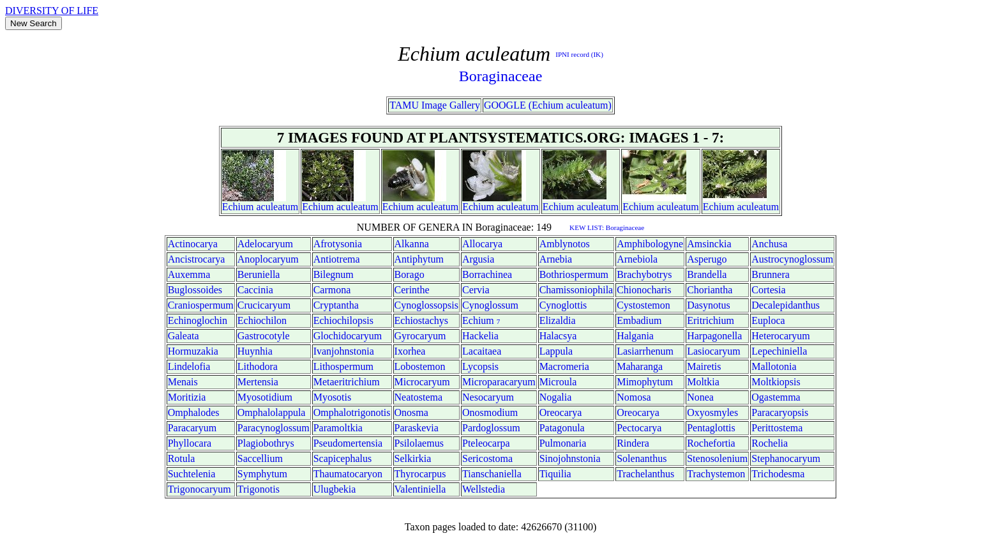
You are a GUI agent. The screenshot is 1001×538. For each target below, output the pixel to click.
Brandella (706, 274)
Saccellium (260, 458)
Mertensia (257, 381)
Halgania (635, 335)
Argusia (478, 259)
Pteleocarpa (486, 443)
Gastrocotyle (263, 335)
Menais (183, 381)
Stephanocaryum (785, 458)
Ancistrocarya (196, 259)
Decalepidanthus (785, 305)
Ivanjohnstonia (343, 351)
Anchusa (769, 243)
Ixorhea (410, 351)
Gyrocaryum (420, 335)
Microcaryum (422, 381)
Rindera (633, 443)
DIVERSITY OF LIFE (51, 10)
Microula (558, 381)
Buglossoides (195, 289)
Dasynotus (708, 305)
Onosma (411, 412)
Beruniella (258, 274)
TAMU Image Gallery (434, 105)
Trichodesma (777, 473)
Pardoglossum (491, 427)
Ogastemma (775, 397)
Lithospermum (343, 366)
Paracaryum (192, 427)
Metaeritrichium (346, 381)
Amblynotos (564, 243)
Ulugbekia (334, 489)
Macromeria (564, 366)
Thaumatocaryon (347, 473)
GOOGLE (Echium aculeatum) (548, 105)
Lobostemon (420, 366)
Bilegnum (333, 274)
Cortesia (768, 289)
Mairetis (704, 366)
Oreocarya (560, 412)
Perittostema (776, 427)
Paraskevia (417, 427)
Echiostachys (421, 320)
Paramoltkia (338, 427)
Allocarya (482, 243)
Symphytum (262, 473)
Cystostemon (643, 305)
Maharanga (640, 366)
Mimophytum (645, 381)
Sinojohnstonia (570, 458)
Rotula (181, 458)
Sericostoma (487, 458)
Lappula (556, 351)
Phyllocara (189, 443)
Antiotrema (336, 259)
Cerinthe (412, 289)
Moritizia (187, 397)
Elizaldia (557, 320)
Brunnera (770, 274)
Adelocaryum (265, 243)
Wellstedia (483, 489)
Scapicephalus (342, 458)
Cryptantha (336, 305)
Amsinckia (709, 243)
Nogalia (555, 397)
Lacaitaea (481, 351)
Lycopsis (480, 366)
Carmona (332, 289)
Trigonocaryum (199, 489)
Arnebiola (637, 259)
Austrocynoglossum (792, 259)
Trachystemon (716, 473)
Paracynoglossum (273, 427)
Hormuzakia (193, 351)
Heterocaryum (780, 335)
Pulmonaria (563, 443)
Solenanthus (641, 458)
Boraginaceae (501, 76)
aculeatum (277, 206)
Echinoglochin (197, 320)
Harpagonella (714, 335)
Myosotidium (264, 397)
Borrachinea (487, 274)
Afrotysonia (337, 243)
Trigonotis (258, 489)
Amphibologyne (650, 243)
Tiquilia (555, 473)
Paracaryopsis (779, 412)
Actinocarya (193, 243)
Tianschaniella (492, 473)
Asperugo (706, 259)
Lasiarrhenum (645, 351)
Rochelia (769, 443)
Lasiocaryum (714, 351)
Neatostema (419, 397)
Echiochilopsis (343, 320)
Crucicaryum (264, 305)
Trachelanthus (645, 473)
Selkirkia (413, 458)
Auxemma (189, 274)
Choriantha (709, 289)
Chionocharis (644, 289)
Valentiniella (420, 489)
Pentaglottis (711, 427)
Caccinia (255, 289)
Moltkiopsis (775, 381)
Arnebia (556, 259)
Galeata (183, 335)
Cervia (476, 289)
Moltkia (703, 381)
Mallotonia (773, 366)
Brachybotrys (644, 274)
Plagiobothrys (265, 443)
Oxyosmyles (712, 412)
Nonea (700, 397)
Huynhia (255, 351)
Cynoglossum (490, 305)
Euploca (768, 320)
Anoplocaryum (268, 259)
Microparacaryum (499, 381)
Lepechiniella (779, 351)
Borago (410, 274)
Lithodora (257, 366)
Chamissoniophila (576, 289)
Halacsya (558, 335)
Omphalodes (194, 412)
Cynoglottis (563, 305)
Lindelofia (189, 366)
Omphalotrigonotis (352, 412)
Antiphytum (419, 259)
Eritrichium (710, 320)
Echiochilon (262, 320)
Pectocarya (639, 427)
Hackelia (480, 335)
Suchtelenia (192, 473)
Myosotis (332, 397)
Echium (238, 206)
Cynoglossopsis (426, 305)
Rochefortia (711, 443)
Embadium (639, 320)
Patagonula (562, 427)
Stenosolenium (717, 458)
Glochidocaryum (347, 335)
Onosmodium (490, 412)
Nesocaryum (488, 397)
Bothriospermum (573, 274)
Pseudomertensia (347, 443)
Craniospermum (201, 305)
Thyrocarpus (420, 473)
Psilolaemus (419, 443)
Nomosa (634, 397)
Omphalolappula (271, 412)
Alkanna (412, 243)
